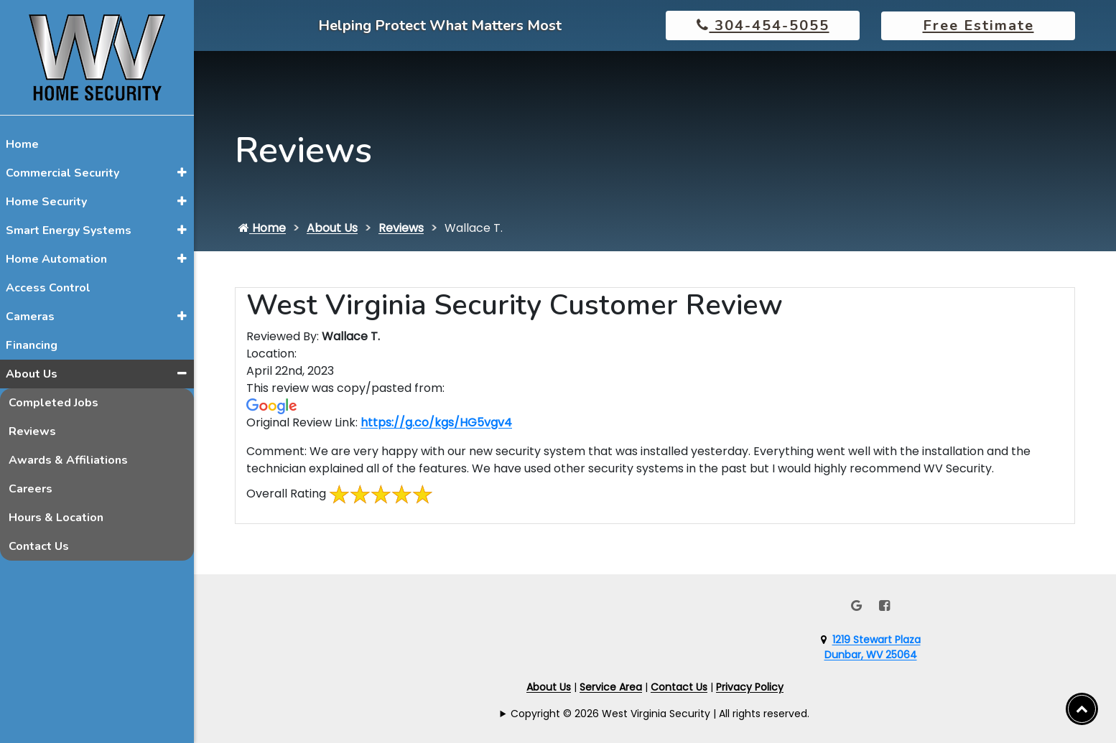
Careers (30, 489)
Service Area (611, 687)
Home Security (46, 202)
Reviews (32, 431)
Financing (31, 345)
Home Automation (56, 259)
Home (22, 144)
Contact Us (39, 546)
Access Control (48, 288)
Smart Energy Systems (68, 230)
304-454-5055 (763, 25)
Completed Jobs (53, 403)
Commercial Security (62, 173)
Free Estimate (978, 25)
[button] (182, 172)
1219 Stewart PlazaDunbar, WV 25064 (872, 647)
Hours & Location (56, 517)
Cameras (30, 316)
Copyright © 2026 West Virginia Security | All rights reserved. (660, 713)
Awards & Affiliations (68, 460)
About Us (31, 374)
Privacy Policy (749, 687)
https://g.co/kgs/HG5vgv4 (436, 422)
